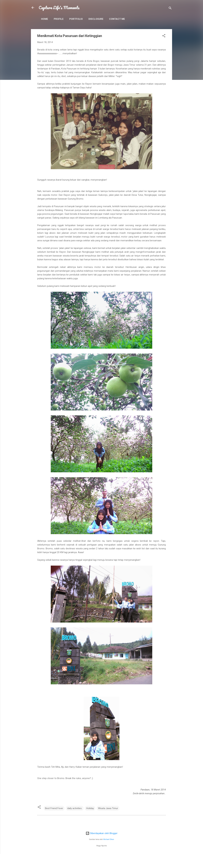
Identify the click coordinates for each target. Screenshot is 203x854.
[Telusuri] (170, 8)
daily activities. (74, 808)
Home (44, 19)
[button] (164, 36)
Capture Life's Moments (59, 7)
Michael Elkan (108, 839)
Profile (59, 19)
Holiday (90, 808)
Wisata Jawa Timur (108, 808)
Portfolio (76, 19)
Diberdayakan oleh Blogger (102, 833)
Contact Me (117, 19)
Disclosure (95, 19)
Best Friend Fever (54, 808)
